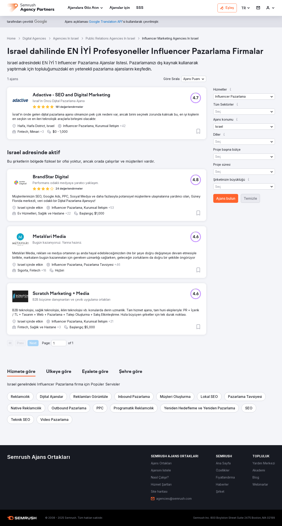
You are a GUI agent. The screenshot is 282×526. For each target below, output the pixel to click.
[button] (245, 8)
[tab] (21, 371)
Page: (46, 343)
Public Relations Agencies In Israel (110, 38)
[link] (119, 8)
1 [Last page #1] (72, 343)
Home (11, 38)
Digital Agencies (34, 38)
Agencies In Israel (66, 38)
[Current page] (59, 343)
